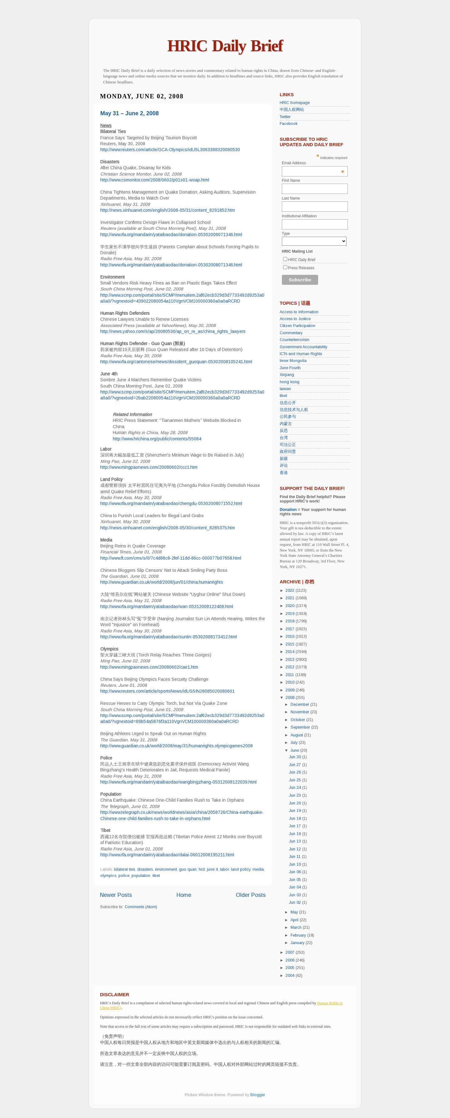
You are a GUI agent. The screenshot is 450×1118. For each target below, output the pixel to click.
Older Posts (251, 895)
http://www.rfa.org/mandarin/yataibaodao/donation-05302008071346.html (171, 234)
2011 (290, 675)
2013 (291, 659)
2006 (291, 960)
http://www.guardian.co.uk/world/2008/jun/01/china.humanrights (161, 582)
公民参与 (288, 416)
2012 (291, 667)
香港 (284, 473)
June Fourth (290, 368)
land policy (240, 869)
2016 (291, 636)
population (141, 875)
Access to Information (299, 312)
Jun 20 (295, 803)
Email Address (313, 163)
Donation (288, 509)
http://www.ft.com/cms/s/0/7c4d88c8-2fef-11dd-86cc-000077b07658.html (170, 558)
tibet (156, 875)
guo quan (188, 869)
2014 (291, 652)
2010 (291, 682)
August (297, 735)
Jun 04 (295, 887)
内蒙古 (286, 424)
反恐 (284, 430)
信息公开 (288, 403)
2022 (291, 590)
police (123, 875)
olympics (108, 875)
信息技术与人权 (294, 410)
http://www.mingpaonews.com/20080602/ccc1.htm (149, 467)
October (298, 720)
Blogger (257, 1095)
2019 (291, 613)
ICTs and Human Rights (301, 354)
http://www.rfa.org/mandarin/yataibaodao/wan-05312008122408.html (166, 606)
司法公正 (288, 445)
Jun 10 (295, 864)
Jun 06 (295, 872)
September (301, 727)
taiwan (285, 389)
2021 (291, 598)
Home (184, 895)
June (295, 750)
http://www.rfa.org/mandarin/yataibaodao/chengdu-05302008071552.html (171, 503)
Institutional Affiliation (299, 216)
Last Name (291, 198)
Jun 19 (295, 811)
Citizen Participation (297, 326)
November (300, 712)
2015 (291, 644)
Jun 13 (295, 841)
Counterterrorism (294, 340)
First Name (291, 180)
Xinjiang (287, 375)
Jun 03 (295, 895)
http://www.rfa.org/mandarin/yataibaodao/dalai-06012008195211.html (167, 854)
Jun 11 (295, 856)
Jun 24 (295, 787)
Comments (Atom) (141, 907)
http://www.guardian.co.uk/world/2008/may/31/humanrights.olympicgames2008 (176, 745)
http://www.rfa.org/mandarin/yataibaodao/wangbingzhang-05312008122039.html (178, 781)
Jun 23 (295, 795)
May (295, 912)
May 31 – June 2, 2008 (129, 113)
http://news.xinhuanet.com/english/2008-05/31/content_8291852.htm (167, 210)
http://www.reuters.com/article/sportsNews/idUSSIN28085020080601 (167, 691)
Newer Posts (116, 895)
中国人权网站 (292, 109)
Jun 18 (295, 818)
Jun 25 (295, 780)
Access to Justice (295, 319)
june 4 (212, 869)
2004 (291, 975)
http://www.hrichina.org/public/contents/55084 (157, 438)
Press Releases (301, 268)
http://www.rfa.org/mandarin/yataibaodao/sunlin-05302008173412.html (168, 636)
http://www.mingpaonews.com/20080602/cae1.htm (149, 667)
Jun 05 (295, 880)
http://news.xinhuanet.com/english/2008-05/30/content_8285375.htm (167, 527)
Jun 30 (295, 757)
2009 (291, 690)
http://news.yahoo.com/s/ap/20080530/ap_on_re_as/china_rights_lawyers (173, 331)
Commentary (291, 333)
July (295, 742)
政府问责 (288, 451)
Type (286, 233)
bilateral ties (124, 869)
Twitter (285, 117)
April (295, 920)
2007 (291, 952)
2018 (291, 621)
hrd (202, 869)
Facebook (289, 123)
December (300, 704)
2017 (291, 629)
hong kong (289, 382)
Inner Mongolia (293, 361)
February (299, 935)
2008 (291, 697)
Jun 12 (295, 849)
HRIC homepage (295, 103)
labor (224, 869)
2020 (291, 606)
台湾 (284, 438)
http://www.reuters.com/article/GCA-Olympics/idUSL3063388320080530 (170, 149)
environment (166, 869)
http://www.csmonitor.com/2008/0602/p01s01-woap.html (154, 179)
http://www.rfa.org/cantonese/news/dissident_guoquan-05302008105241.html (176, 361)
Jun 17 (295, 826)
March (297, 927)
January (298, 943)
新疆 (284, 459)
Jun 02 (295, 902)
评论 (284, 465)
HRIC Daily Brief (225, 46)
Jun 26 (295, 772)
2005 (291, 968)
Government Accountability (303, 347)
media (258, 869)
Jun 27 (295, 765)
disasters (145, 869)
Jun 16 (295, 834)
